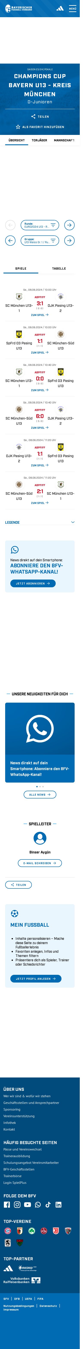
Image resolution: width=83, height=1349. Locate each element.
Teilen (40, 116)
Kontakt (9, 1129)
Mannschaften (66, 140)
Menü (72, 8)
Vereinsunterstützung (19, 1116)
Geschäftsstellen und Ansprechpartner (31, 1102)
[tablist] (40, 268)
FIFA (40, 1298)
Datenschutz (48, 1305)
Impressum (11, 1309)
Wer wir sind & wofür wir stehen (27, 1096)
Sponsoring (11, 1109)
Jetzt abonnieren (33, 583)
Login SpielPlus (14, 1182)
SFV (6, 1298)
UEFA (28, 1298)
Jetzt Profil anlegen (36, 978)
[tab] (20, 268)
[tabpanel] (40, 404)
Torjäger (39, 140)
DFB (17, 1298)
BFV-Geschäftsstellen (18, 1169)
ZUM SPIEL (40, 314)
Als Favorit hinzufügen (39, 126)
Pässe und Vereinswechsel (22, 1149)
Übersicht (17, 140)
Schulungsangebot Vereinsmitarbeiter (31, 1162)
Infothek (9, 1122)
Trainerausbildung (16, 1156)
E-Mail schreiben (39, 863)
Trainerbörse (12, 1176)
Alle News (40, 794)
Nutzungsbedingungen (18, 1305)
